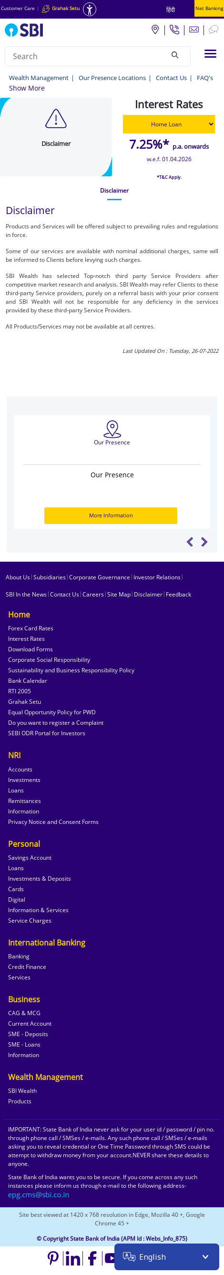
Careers (93, 594)
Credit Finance (27, 967)
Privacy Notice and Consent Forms (53, 822)
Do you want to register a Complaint (55, 723)
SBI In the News (26, 594)
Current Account (29, 1023)
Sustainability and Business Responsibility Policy (71, 670)
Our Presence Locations (112, 77)
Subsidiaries (49, 577)
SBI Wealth (22, 1091)
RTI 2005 (19, 691)
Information (23, 811)
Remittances (24, 801)
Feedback (178, 594)
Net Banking (209, 8)
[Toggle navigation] (210, 53)
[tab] (114, 190)
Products (19, 1101)
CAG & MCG (24, 1013)
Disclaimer (148, 594)
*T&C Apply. (169, 177)
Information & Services (38, 910)
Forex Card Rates (30, 628)
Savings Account (29, 857)
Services (19, 977)
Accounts (20, 769)
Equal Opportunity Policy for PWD (52, 712)
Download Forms (30, 649)
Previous (189, 541)
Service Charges (29, 920)
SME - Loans (24, 1044)
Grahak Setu (24, 702)
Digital (16, 899)
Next (204, 541)
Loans (16, 790)
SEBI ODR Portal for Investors (46, 733)
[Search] (175, 54)
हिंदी (170, 10)
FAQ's (205, 77)
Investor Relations (157, 577)
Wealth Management (39, 77)
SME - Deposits (28, 1034)
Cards (16, 889)
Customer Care (18, 8)
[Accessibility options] (89, 9)
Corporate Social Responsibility (49, 660)
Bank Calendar (27, 681)
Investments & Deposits (39, 878)
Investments (24, 780)
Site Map (119, 594)
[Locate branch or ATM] (154, 29)
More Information (111, 515)
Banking (19, 956)
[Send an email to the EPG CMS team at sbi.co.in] (39, 1194)
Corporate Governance (99, 577)
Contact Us (171, 77)
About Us (18, 577)
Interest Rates (26, 639)
